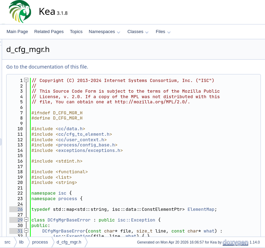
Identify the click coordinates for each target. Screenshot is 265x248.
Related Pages (48, 31)
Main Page (17, 31)
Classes (138, 31)
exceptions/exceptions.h (151, 166)
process (129, 215)
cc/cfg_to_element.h (145, 150)
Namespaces (104, 31)
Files (163, 31)
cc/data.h (132, 145)
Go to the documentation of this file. (109, 66)
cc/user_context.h (143, 155)
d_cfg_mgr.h (69, 242)
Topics (76, 31)
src (7, 242)
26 (78, 225)
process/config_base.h (148, 161)
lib (21, 242)
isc (124, 209)
